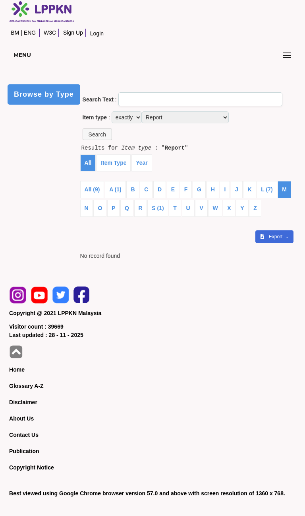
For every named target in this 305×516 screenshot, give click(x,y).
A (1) (115, 189)
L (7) (266, 189)
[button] (97, 134)
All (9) (92, 189)
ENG (30, 32)
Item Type (113, 163)
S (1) (158, 208)
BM (15, 32)
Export (272, 237)
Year (142, 163)
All (88, 163)
